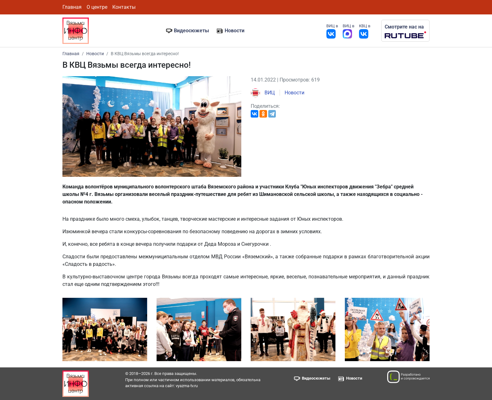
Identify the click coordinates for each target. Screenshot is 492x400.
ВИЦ (263, 93)
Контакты (124, 7)
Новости (234, 31)
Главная (72, 7)
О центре (97, 7)
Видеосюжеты (191, 31)
